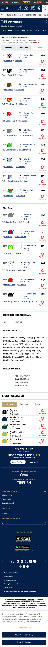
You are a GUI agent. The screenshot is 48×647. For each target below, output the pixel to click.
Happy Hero (28, 70)
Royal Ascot (6, 499)
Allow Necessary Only (24, 635)
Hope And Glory (28, 215)
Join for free (18, 462)
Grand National (8, 503)
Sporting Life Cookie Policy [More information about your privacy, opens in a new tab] (29, 621)
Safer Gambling (28, 600)
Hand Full (27, 99)
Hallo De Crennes (26, 160)
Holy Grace (28, 130)
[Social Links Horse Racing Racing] (24, 566)
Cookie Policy (8, 588)
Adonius (13, 410)
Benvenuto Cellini (18, 424)
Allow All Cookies (24, 642)
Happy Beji (28, 190)
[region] (24, 629)
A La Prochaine (17, 432)
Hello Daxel (29, 279)
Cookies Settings (24, 627)
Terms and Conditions (11, 573)
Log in (33, 462)
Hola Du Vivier (29, 176)
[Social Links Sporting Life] (20, 566)
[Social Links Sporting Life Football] (27, 566)
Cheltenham (7, 495)
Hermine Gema (30, 84)
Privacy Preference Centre (12, 584)
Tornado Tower (17, 439)
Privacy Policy (8, 576)
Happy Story (29, 231)
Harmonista (28, 55)
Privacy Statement (10, 580)
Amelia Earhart (17, 417)
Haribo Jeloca (29, 144)
